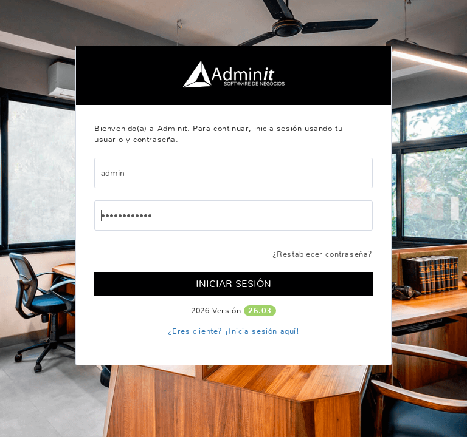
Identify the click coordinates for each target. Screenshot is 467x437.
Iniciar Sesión (233, 283)
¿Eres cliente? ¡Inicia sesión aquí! (234, 331)
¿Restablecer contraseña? (322, 254)
